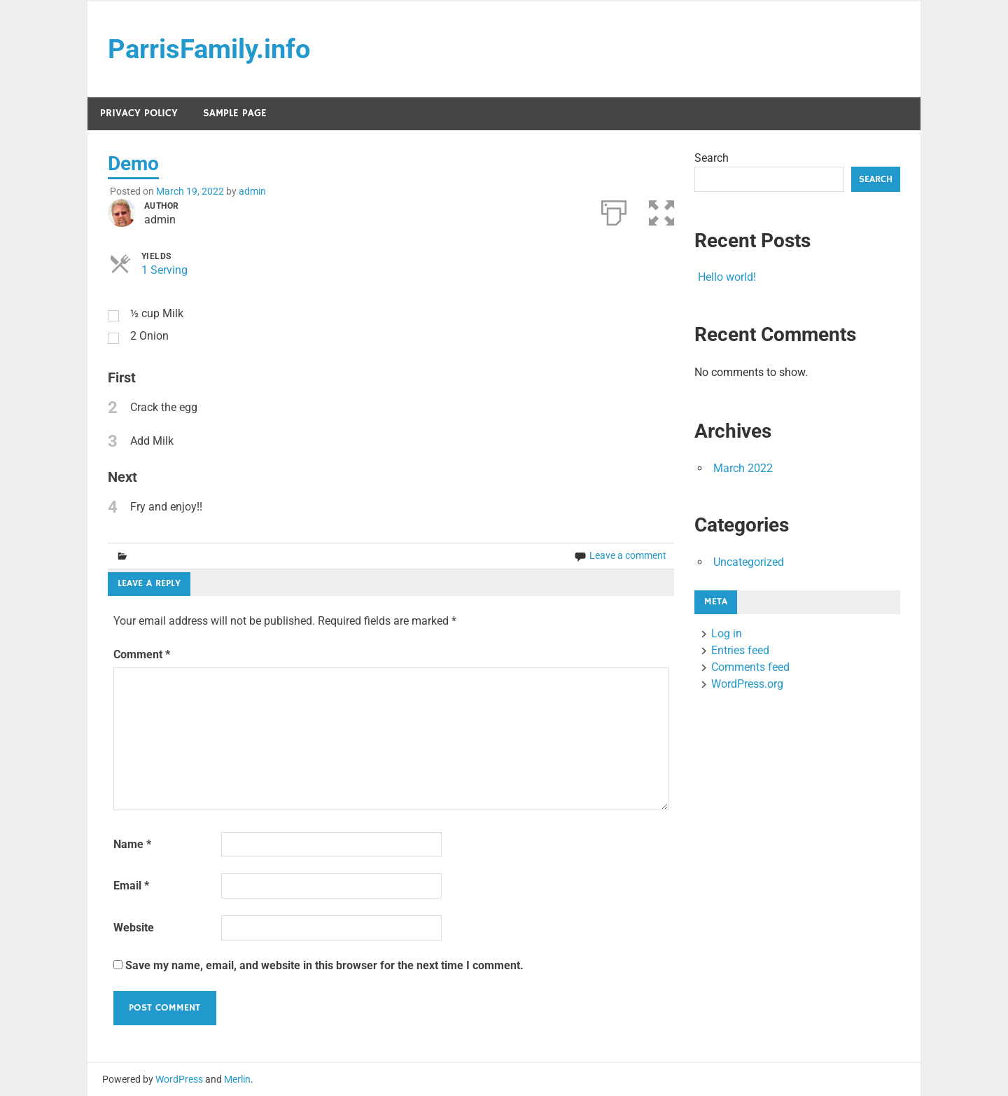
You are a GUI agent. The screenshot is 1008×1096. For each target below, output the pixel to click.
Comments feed (750, 667)
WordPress (179, 1079)
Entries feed (740, 650)
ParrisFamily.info (209, 49)
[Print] (613, 210)
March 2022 (743, 468)
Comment (141, 654)
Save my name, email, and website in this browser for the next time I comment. (324, 965)
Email (131, 885)
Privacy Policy (139, 113)
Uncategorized (748, 562)
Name (132, 844)
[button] (661, 210)
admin (252, 191)
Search (711, 158)
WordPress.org (747, 684)
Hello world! (727, 277)
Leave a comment (627, 555)
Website (133, 927)
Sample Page (235, 113)
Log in (726, 633)
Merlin (237, 1079)
